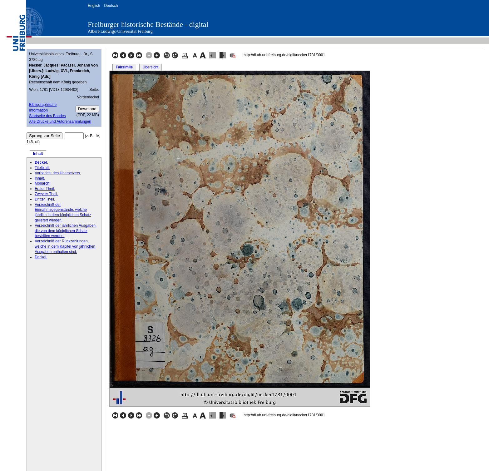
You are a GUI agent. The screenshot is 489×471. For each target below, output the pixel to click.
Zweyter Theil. (46, 194)
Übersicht (150, 67)
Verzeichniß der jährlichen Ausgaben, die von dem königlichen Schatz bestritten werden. (65, 230)
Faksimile (124, 67)
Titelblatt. (42, 168)
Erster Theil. (45, 188)
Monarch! (42, 183)
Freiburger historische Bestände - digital (148, 24)
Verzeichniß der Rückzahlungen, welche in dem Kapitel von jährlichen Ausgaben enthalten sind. (65, 246)
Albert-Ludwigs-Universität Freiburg (120, 31)
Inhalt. (40, 178)
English (94, 5)
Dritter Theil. (45, 199)
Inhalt (38, 153)
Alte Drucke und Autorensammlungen (60, 121)
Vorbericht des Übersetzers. (58, 173)
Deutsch (111, 5)
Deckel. (41, 162)
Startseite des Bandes (47, 116)
